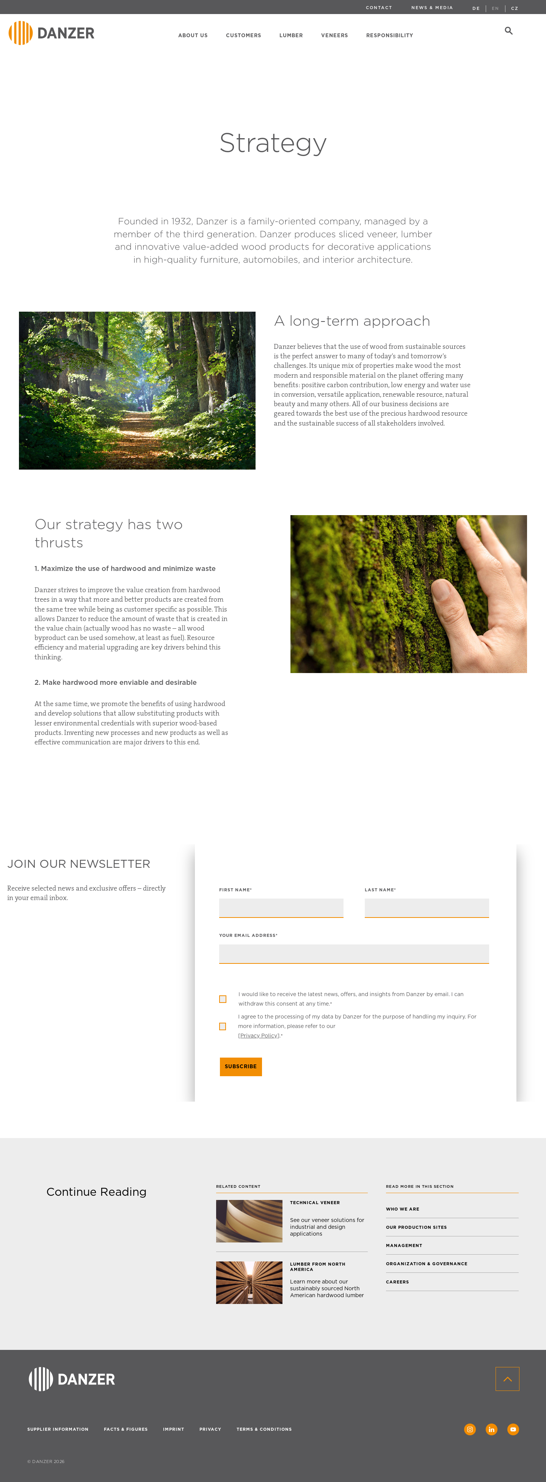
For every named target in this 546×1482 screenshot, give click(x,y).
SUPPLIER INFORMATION (58, 1429)
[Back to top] (507, 1379)
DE (476, 8)
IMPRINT (173, 1429)
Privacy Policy (258, 1036)
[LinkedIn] (491, 1429)
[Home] (53, 33)
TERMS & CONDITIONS (264, 1429)
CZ (515, 8)
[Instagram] (470, 1429)
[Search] (509, 32)
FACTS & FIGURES (126, 1429)
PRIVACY (210, 1429)
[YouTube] (513, 1429)
